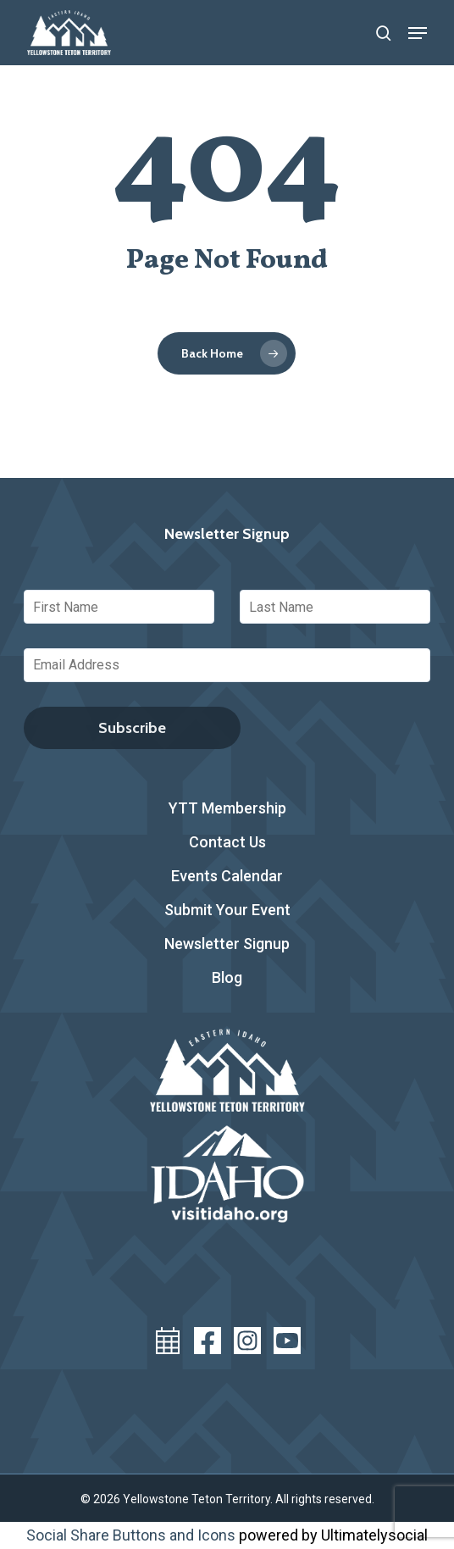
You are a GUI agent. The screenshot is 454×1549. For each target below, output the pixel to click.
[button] (417, 33)
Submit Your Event (227, 910)
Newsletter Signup (227, 943)
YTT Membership (227, 808)
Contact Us (227, 842)
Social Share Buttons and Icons (130, 1535)
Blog (227, 977)
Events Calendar (227, 876)
